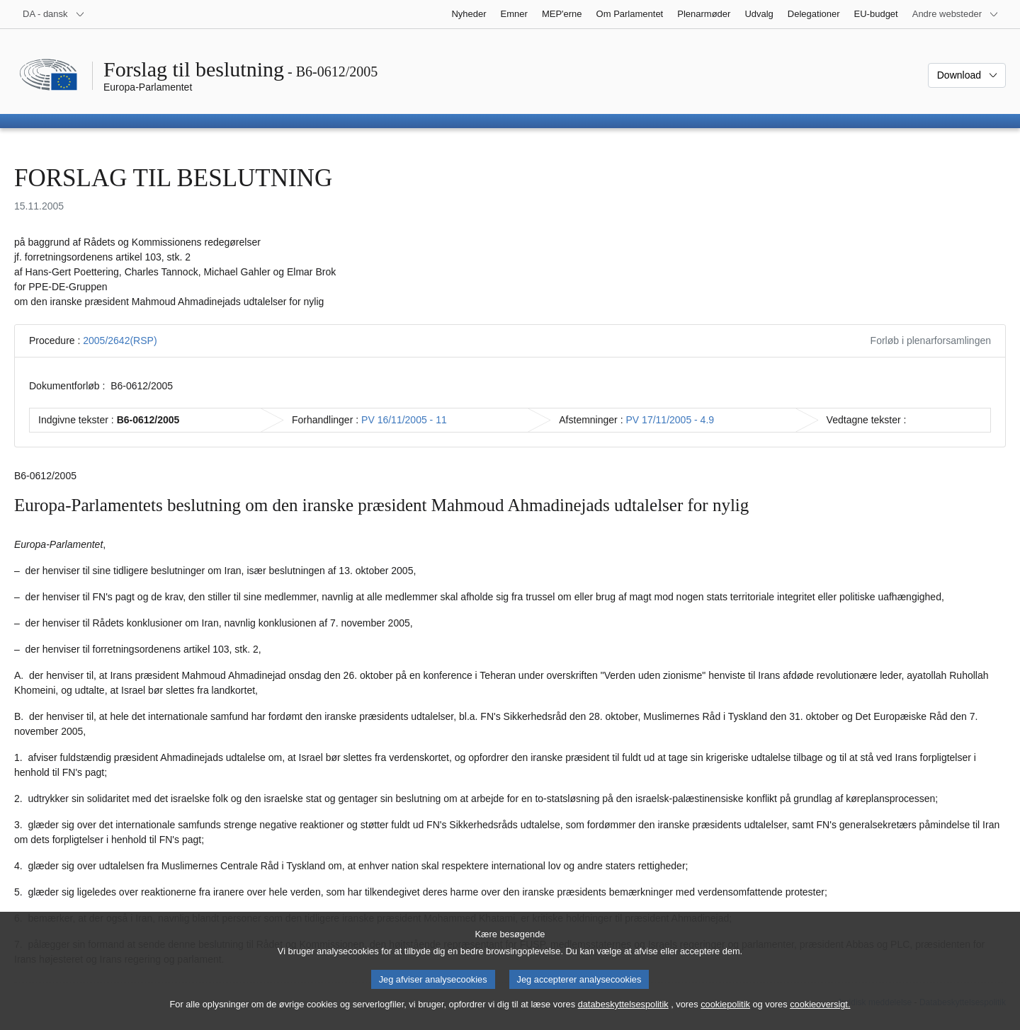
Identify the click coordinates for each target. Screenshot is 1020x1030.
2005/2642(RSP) (120, 340)
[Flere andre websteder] (955, 14)
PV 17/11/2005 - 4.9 (670, 419)
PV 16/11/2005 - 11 (404, 419)
